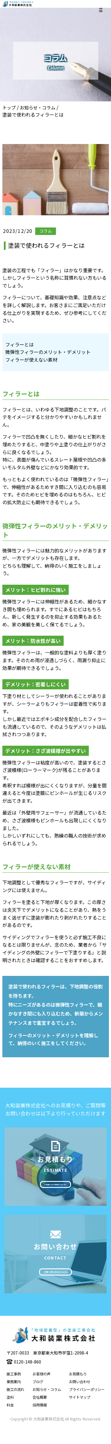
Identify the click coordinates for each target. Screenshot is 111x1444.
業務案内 (14, 1397)
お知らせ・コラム (37, 107)
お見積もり (78, 1389)
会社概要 (40, 1412)
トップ (9, 107)
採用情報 (40, 1420)
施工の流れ (15, 1405)
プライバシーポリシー (86, 1405)
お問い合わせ (79, 1397)
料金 (10, 1420)
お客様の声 (41, 1389)
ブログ (38, 1397)
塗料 (10, 1412)
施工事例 (14, 1389)
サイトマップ (79, 1412)
